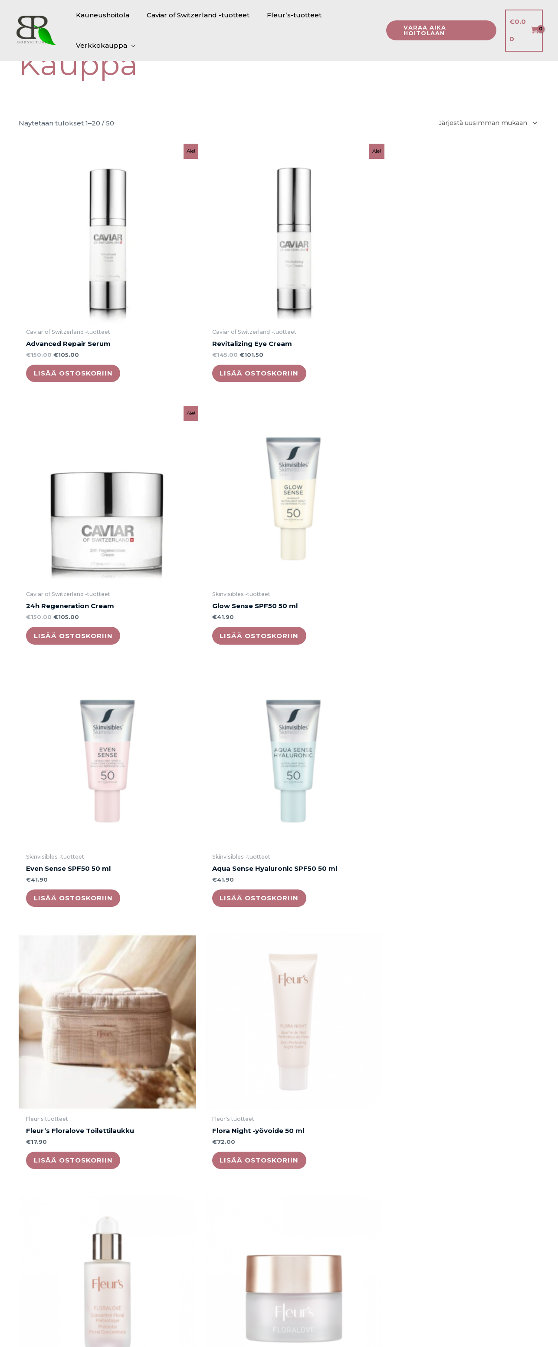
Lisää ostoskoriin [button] (78, 324)
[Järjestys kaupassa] (483, 123)
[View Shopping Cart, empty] (523, 31)
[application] (129, 45)
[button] (438, 30)
